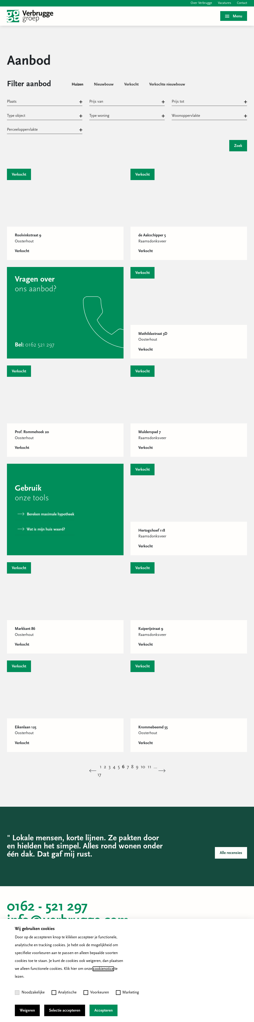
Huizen (77, 84)
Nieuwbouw (104, 84)
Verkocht (131, 84)
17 (99, 775)
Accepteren (103, 1010)
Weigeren (27, 1010)
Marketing (127, 992)
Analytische (64, 992)
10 (143, 767)
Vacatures (224, 3)
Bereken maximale (46, 514)
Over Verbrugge (201, 3)
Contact (242, 3)
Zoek (238, 146)
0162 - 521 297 (47, 907)
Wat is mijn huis (41, 529)
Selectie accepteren (64, 1010)
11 (149, 767)
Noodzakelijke (30, 992)
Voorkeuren (96, 992)
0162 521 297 (39, 345)
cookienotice (103, 969)
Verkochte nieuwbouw (167, 84)
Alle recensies (231, 853)
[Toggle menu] (233, 16)
